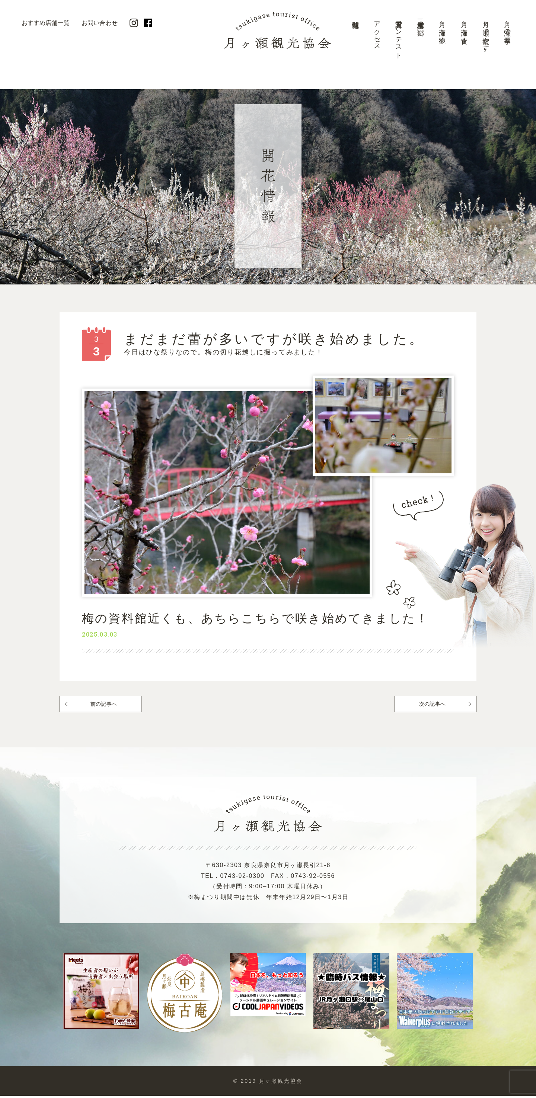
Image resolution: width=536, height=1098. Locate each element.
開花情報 (355, 39)
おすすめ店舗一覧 (46, 23)
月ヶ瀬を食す (464, 29)
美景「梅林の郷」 (420, 21)
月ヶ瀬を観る (442, 28)
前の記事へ (104, 705)
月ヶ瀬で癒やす (485, 32)
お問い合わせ (100, 23)
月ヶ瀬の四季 (507, 25)
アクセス (377, 32)
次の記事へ (432, 705)
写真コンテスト (398, 36)
